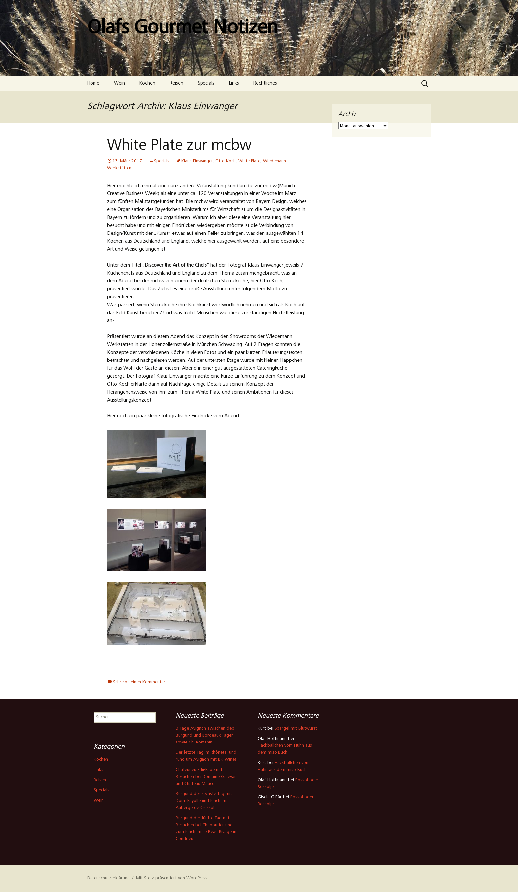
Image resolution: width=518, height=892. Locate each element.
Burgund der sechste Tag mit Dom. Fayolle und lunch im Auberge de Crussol (204, 801)
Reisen (176, 83)
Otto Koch (225, 161)
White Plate (249, 161)
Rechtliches (265, 83)
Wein (119, 83)
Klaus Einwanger (197, 161)
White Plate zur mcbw (179, 146)
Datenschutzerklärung (108, 878)
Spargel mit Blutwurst (296, 728)
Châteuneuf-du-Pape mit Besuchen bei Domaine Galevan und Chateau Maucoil (206, 777)
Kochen (147, 83)
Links (234, 83)
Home (93, 83)
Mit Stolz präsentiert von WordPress (171, 878)
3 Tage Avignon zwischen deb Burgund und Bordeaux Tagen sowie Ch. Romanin (205, 735)
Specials (206, 83)
